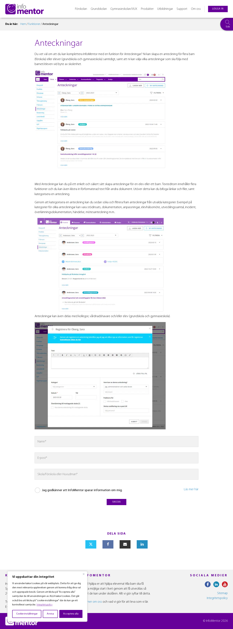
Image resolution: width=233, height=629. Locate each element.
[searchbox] (226, 24)
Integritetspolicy (44, 604)
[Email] (125, 544)
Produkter (147, 9)
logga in (218, 9)
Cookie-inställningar (26, 613)
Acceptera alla (70, 613)
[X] (90, 544)
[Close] (83, 574)
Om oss (196, 9)
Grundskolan (99, 9)
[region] (47, 596)
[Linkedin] (142, 544)
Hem (23, 24)
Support (182, 9)
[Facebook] (107, 544)
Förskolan (81, 9)
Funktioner (34, 24)
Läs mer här (191, 489)
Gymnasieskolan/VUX (123, 9)
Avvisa (50, 613)
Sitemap (222, 593)
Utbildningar (165, 9)
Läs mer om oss (92, 601)
